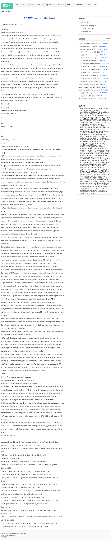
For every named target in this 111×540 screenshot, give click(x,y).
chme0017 (104, 160)
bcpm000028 (84, 178)
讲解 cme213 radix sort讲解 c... (90, 49)
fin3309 (102, 133)
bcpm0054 (105, 178)
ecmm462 (89, 121)
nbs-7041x (83, 154)
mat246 (107, 119)
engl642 (83, 152)
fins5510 (107, 133)
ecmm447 (102, 143)
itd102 (95, 145)
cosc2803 (88, 164)
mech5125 (105, 169)
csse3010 (107, 108)
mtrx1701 (97, 129)
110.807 (103, 176)
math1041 (83, 128)
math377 (90, 145)
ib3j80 (105, 185)
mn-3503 (90, 176)
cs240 (96, 171)
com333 (95, 152)
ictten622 (89, 173)
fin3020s (106, 171)
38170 (96, 108)
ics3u (101, 185)
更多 (107, 39)
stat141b (96, 190)
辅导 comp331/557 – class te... (90, 66)
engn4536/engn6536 (87, 112)
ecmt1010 (104, 181)
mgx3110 (91, 171)
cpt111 (102, 173)
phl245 (82, 114)
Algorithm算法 (50, 5)
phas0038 (83, 115)
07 (81, 171)
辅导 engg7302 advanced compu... (91, 63)
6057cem (107, 128)
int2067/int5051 (85, 166)
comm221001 (92, 150)
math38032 (98, 169)
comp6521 (83, 122)
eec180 (90, 190)
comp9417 (105, 159)
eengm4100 (91, 128)
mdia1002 (90, 169)
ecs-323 (91, 148)
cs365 (95, 180)
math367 (101, 152)
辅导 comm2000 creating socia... (90, 43)
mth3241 (103, 129)
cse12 (87, 114)
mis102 (95, 121)
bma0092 (98, 178)
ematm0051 (90, 117)
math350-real (99, 188)
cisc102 (85, 171)
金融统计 (79, 5)
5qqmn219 (98, 117)
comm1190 (106, 154)
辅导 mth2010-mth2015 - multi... (90, 87)
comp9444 (101, 145)
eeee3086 (83, 131)
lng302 (101, 108)
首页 (16, 5)
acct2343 (106, 186)
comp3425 (98, 159)
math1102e (97, 160)
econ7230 (102, 147)
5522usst (94, 162)
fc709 (93, 159)
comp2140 (91, 115)
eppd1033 (83, 157)
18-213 (101, 167)
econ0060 (95, 147)
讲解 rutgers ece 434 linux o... (90, 99)
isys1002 (99, 128)
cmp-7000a (99, 131)
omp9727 (103, 164)
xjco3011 (105, 115)
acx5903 (97, 112)
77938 (89, 110)
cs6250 (96, 148)
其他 (94, 5)
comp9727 (96, 173)
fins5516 (96, 133)
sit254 (106, 138)
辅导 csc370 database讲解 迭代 (90, 52)
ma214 (82, 138)
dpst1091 (98, 155)
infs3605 (90, 136)
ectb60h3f (105, 183)
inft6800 (101, 121)
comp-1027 (91, 155)
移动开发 (61, 5)
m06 (88, 157)
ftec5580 (107, 180)
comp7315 (104, 155)
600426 (101, 138)
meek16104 (91, 154)
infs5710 (90, 133)
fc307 (82, 162)
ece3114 (95, 143)
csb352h (102, 126)
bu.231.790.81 (85, 126)
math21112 (107, 174)
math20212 (84, 180)
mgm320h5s (92, 174)
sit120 (89, 141)
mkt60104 (87, 162)
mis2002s (90, 167)
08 (103, 128)
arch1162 (95, 110)
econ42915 (84, 160)
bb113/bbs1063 (85, 159)
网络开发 (40, 5)
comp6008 (91, 124)
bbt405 (89, 140)
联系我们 (3, 533)
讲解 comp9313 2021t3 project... (90, 78)
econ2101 (102, 190)
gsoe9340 (83, 134)
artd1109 (102, 119)
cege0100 (89, 119)
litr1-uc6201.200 (103, 162)
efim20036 (83, 176)
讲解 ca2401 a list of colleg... (89, 55)
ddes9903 (107, 121)
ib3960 (99, 183)
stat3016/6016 (102, 114)
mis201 (106, 152)
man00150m (94, 126)
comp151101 (104, 112)
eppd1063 (99, 186)
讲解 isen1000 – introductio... (89, 46)
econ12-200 (93, 183)
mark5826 (83, 141)
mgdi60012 (103, 148)
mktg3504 (83, 129)
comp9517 (91, 122)
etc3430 (83, 121)
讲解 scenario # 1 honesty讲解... (90, 72)
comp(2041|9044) (86, 147)
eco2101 (102, 141)
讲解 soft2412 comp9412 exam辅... (91, 69)
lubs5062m (106, 117)
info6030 (92, 178)
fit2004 (104, 192)
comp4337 (83, 124)
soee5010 (104, 134)
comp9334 (92, 186)
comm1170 (96, 181)
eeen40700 (84, 143)
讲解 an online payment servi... (90, 93)
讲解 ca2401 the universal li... (90, 61)
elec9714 (96, 136)
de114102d (84, 174)
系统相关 (70, 5)
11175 (101, 171)
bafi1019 (100, 174)
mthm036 (90, 129)
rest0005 (83, 117)
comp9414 (98, 124)
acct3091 (83, 140)
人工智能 (87, 5)
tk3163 (96, 185)
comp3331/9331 (100, 122)
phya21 (96, 167)
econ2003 (99, 154)
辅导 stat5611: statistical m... (89, 84)
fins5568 (97, 176)
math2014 (83, 190)
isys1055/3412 (90, 188)
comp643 (83, 193)
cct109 (82, 188)
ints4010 (106, 131)
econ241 (89, 152)
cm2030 (95, 193)
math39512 (96, 164)
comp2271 (103, 136)
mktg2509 (83, 108)
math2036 (97, 134)
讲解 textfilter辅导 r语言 (88, 96)
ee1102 (83, 164)
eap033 (96, 119)
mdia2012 (83, 150)
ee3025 (93, 157)
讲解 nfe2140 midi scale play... (90, 58)
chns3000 (83, 145)
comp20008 (84, 186)
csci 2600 (90, 108)
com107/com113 (104, 140)
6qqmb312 (98, 115)
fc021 (103, 166)
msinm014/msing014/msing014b (91, 192)
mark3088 (83, 136)
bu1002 (89, 193)
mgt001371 (84, 148)
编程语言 (24, 5)
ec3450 (90, 181)
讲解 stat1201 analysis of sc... (90, 81)
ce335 (90, 180)
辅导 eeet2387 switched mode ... (90, 90)
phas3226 (83, 110)
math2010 (83, 181)
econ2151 (83, 133)
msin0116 (95, 140)
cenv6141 (100, 180)
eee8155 (83, 119)
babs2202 (83, 167)
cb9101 (90, 160)
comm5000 (101, 150)
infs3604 (95, 138)
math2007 (90, 134)
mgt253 (99, 166)
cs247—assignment (87, 185)
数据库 (32, 5)
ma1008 (107, 150)
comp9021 (95, 141)
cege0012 (83, 169)
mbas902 (83, 155)
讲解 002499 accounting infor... (90, 75)
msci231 (99, 157)
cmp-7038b (91, 131)
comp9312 (93, 114)
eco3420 (83, 173)
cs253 (90, 143)
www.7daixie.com (10, 535)
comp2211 (88, 138)
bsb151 (93, 166)
